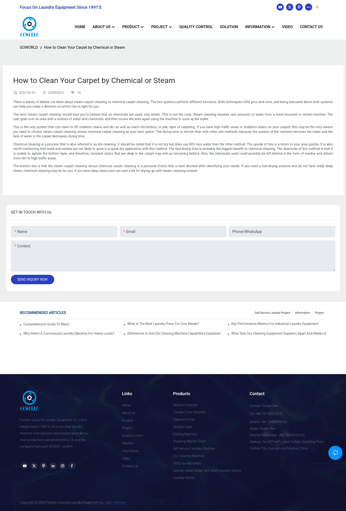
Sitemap (119, 502)
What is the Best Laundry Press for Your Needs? (163, 324)
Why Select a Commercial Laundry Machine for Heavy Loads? (69, 333)
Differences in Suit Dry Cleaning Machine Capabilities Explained (173, 333)
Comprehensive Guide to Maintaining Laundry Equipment (46, 324)
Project (319, 312)
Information (302, 312)
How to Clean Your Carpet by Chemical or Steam (84, 47)
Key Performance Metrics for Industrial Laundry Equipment (274, 324)
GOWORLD (29, 47)
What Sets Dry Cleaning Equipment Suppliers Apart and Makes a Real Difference (278, 333)
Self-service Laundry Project (272, 312)
